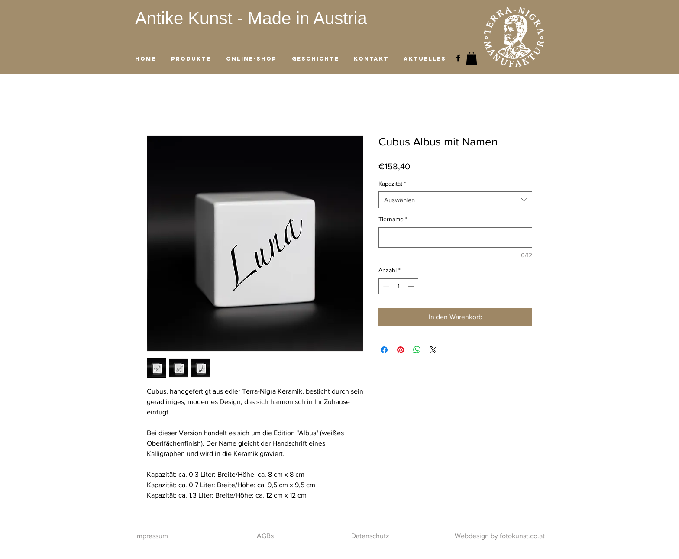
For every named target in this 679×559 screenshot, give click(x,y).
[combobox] (455, 199)
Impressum (151, 536)
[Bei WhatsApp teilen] (417, 350)
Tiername (392, 219)
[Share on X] (433, 350)
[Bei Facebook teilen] (384, 350)
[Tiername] (455, 237)
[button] (471, 58)
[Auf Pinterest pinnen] (400, 350)
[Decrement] (385, 286)
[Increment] (411, 286)
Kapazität (392, 183)
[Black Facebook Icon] (458, 58)
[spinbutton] (398, 286)
